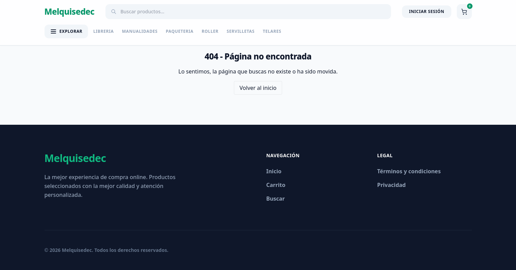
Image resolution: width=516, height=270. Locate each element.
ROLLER (210, 31)
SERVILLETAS (240, 31)
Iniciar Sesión (426, 11)
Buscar (275, 198)
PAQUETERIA (179, 31)
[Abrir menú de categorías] (66, 31)
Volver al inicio (258, 88)
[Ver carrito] (464, 11)
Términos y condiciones (409, 171)
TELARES (272, 31)
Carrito (276, 185)
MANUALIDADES (140, 31)
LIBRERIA (103, 31)
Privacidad (391, 185)
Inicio (273, 171)
